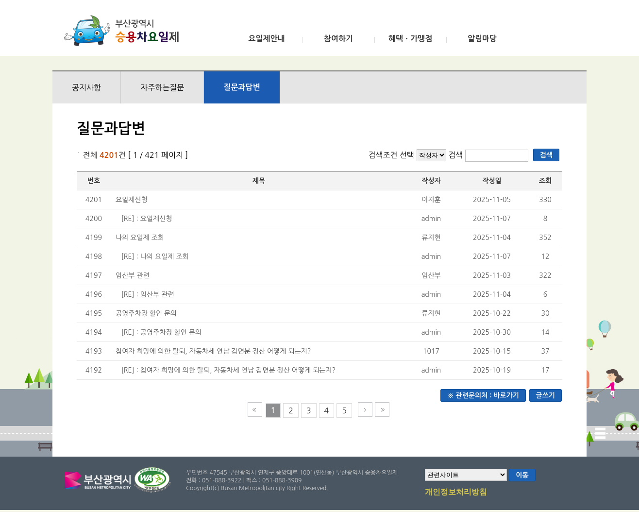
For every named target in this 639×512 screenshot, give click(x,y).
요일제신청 (132, 199)
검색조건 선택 (391, 155)
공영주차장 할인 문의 (146, 313)
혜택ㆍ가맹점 (410, 38)
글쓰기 (545, 395)
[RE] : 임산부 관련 (147, 294)
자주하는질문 (162, 87)
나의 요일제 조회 (140, 237)
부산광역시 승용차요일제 (124, 31)
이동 (522, 475)
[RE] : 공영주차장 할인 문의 (161, 332)
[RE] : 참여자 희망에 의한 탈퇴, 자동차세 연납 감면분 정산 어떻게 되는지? (228, 370)
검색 (456, 155)
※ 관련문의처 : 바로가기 (483, 395)
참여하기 (338, 38)
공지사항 (86, 87)
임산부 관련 (133, 275)
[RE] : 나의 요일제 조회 (155, 256)
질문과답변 (241, 87)
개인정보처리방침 (456, 492)
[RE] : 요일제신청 (146, 218)
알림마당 (482, 38)
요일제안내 (266, 38)
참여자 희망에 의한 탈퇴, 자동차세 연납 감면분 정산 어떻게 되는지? (213, 351)
